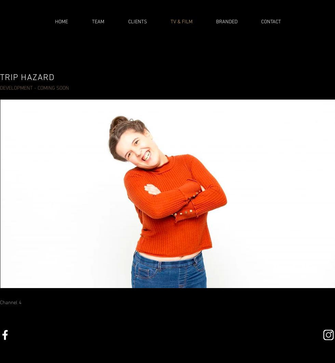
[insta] (328, 335)
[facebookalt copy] (5, 335)
